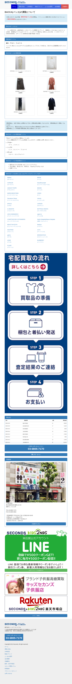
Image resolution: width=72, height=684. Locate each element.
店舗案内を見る (36, 524)
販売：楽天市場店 (9, 663)
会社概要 (57, 6)
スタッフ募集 (36, 615)
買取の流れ (22, 6)
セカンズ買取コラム (10, 666)
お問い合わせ (36, 454)
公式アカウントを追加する (36, 570)
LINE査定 (30, 6)
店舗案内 (64, 6)
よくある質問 (48, 6)
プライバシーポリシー (11, 671)
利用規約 (7, 668)
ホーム (14, 6)
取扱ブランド (38, 6)
